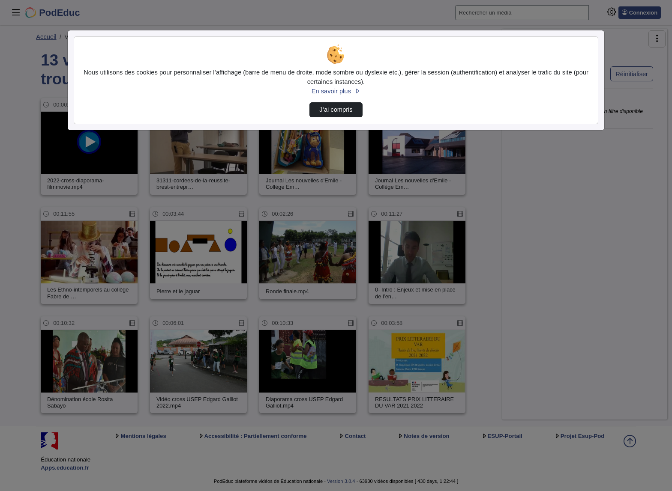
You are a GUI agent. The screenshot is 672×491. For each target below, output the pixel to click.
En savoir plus (336, 91)
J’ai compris (335, 109)
